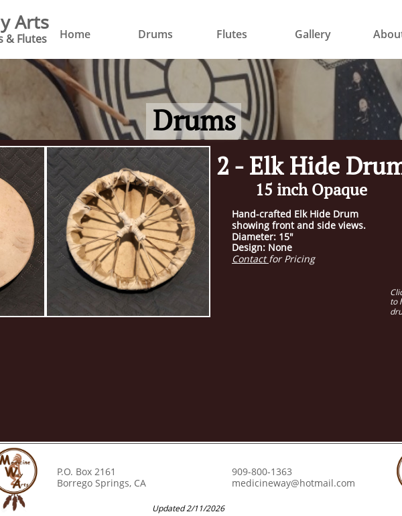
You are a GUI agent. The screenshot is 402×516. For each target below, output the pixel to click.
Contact (250, 258)
